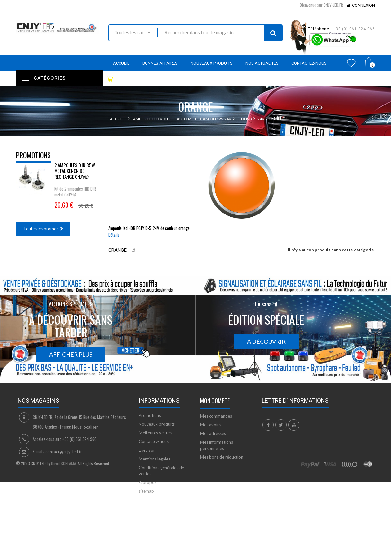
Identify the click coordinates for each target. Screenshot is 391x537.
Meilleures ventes (155, 432)
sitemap (146, 491)
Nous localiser (85, 427)
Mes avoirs (210, 424)
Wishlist (351, 63)
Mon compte (215, 400)
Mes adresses (213, 433)
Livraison (147, 450)
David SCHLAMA (63, 526)
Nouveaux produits (157, 424)
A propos (147, 482)
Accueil (118, 118)
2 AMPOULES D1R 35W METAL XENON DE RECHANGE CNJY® (74, 175)
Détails (114, 235)
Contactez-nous (154, 441)
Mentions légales (154, 458)
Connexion (363, 5)
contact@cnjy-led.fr (63, 451)
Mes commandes (216, 416)
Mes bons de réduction (221, 457)
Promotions (33, 155)
